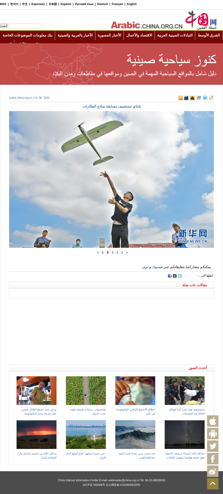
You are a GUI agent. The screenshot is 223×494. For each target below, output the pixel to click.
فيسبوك (157, 267)
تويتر (145, 267)
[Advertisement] (60, 304)
